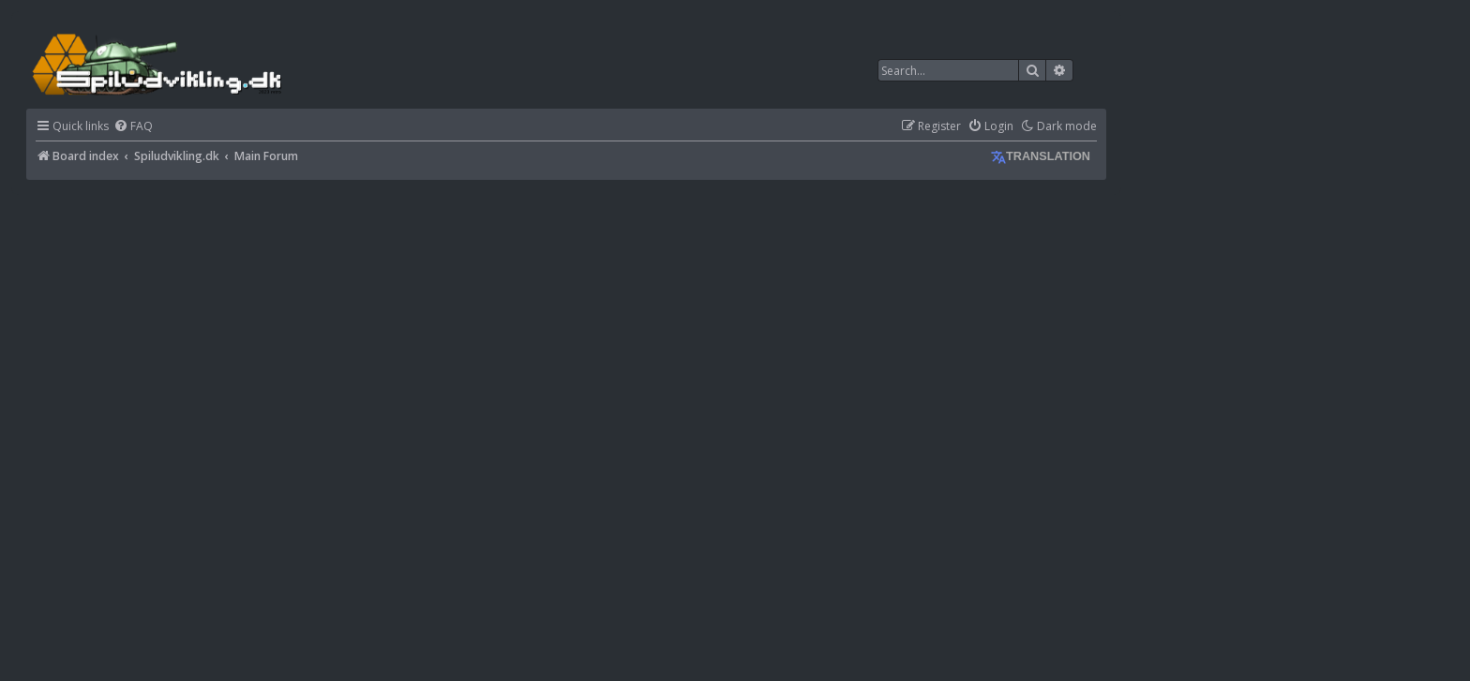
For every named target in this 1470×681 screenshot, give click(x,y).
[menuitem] (133, 127)
